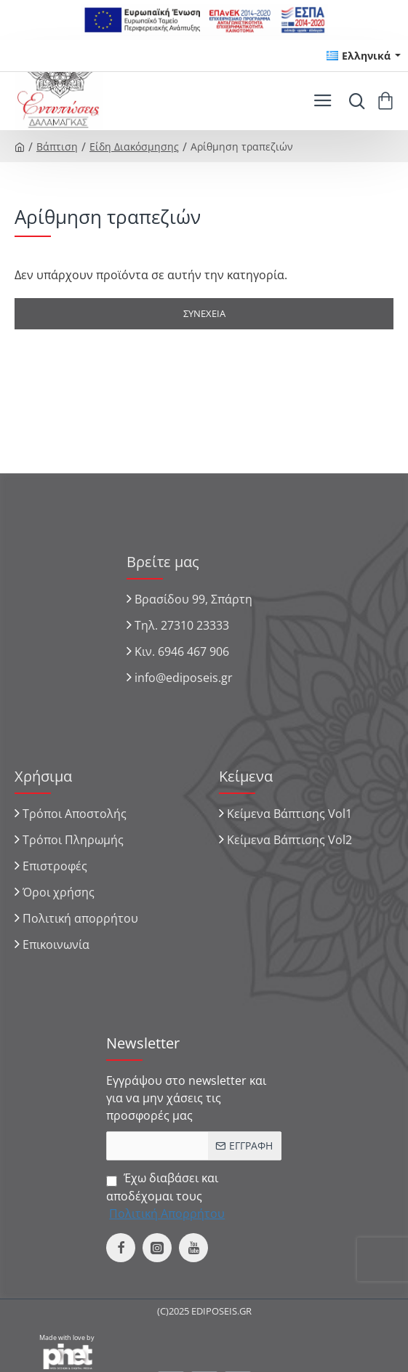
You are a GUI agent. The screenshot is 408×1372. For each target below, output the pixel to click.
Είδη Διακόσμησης (134, 146)
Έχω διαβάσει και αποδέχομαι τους (167, 1195)
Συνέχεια (204, 313)
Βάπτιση (57, 146)
